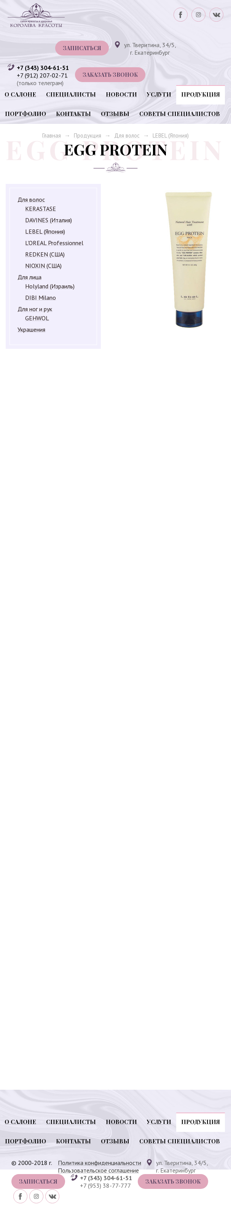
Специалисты (71, 94)
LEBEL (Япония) (171, 135)
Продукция (200, 94)
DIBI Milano (40, 297)
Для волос (127, 135)
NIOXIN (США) (43, 265)
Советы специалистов (179, 113)
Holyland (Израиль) (50, 286)
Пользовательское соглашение (98, 1170)
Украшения (31, 329)
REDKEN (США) (45, 254)
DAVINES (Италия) (48, 220)
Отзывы (115, 113)
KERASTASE (40, 208)
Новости (121, 94)
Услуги (159, 94)
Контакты (73, 113)
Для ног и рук (35, 309)
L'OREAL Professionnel (54, 243)
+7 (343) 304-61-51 (43, 67)
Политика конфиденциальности (99, 1162)
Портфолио (25, 113)
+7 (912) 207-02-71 (42, 75)
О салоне (20, 94)
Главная (51, 135)
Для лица (29, 277)
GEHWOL (37, 318)
